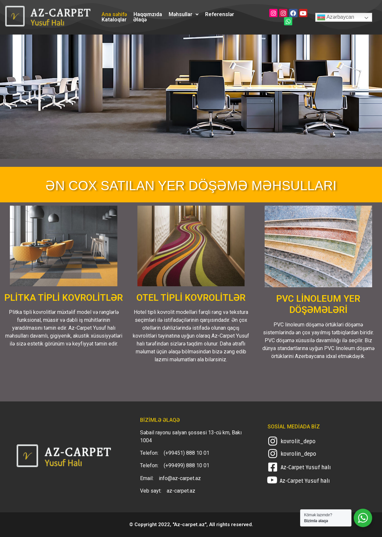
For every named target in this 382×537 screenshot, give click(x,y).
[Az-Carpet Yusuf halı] (273, 467)
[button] (183, 14)
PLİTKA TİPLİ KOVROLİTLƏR (63, 297)
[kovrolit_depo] (273, 441)
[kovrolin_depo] (273, 453)
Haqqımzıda (147, 14)
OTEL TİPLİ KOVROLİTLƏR (191, 297)
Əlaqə (140, 19)
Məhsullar (184, 14)
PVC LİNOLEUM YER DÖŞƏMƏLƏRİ (318, 304)
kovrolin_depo (298, 454)
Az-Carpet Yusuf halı (306, 467)
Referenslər (219, 14)
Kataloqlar (114, 19)
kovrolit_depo (298, 441)
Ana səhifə (114, 14)
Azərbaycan (335, 17)
